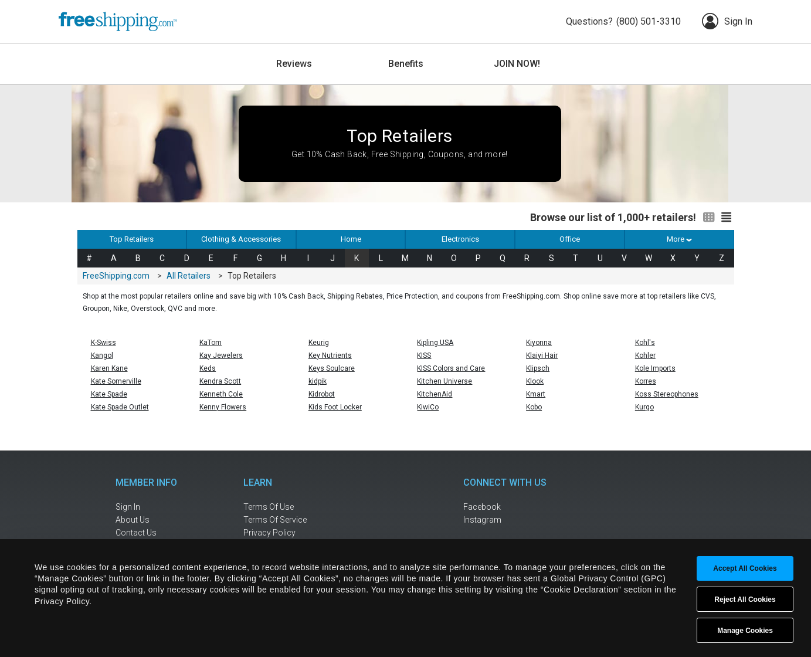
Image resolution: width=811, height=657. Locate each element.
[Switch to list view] (726, 217)
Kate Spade (109, 394)
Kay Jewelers (221, 355)
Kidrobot (321, 394)
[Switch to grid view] (709, 217)
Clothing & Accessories (241, 239)
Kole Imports (655, 368)
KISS (424, 355)
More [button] (679, 239)
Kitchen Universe (444, 381)
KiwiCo (428, 407)
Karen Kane (109, 368)
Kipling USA (435, 342)
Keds (207, 368)
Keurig (318, 342)
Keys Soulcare (331, 368)
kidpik (317, 381)
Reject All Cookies (744, 599)
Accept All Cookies (744, 568)
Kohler (645, 355)
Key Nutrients (330, 355)
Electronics (460, 239)
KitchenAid (434, 394)
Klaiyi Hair (542, 355)
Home (351, 239)
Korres (645, 381)
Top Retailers (132, 239)
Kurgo (644, 407)
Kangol (102, 355)
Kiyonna (539, 342)
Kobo (534, 407)
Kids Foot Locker (335, 407)
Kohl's (645, 342)
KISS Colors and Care (451, 368)
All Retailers (189, 275)
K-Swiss (103, 342)
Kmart (535, 394)
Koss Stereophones (666, 394)
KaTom (210, 342)
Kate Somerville (116, 381)
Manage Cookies (745, 630)
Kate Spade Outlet (120, 407)
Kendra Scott (220, 381)
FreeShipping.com (116, 275)
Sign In (727, 21)
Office (569, 239)
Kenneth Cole (221, 394)
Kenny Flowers (222, 407)
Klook (535, 381)
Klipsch (537, 368)
